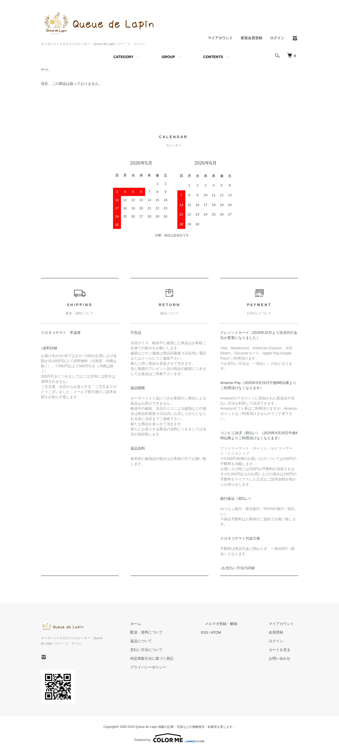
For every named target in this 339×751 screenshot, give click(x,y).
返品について (162, 642)
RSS (221, 633)
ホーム (45, 69)
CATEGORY (123, 57)
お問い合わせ (284, 659)
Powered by (169, 738)
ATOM (233, 633)
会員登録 (280, 633)
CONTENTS (213, 57)
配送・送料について (167, 633)
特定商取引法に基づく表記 (172, 659)
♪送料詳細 (49, 349)
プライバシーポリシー (169, 668)
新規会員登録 (251, 38)
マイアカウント (220, 38)
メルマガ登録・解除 (234, 624)
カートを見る (284, 650)
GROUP (168, 57)
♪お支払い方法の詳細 (237, 569)
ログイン (277, 38)
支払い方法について (167, 650)
